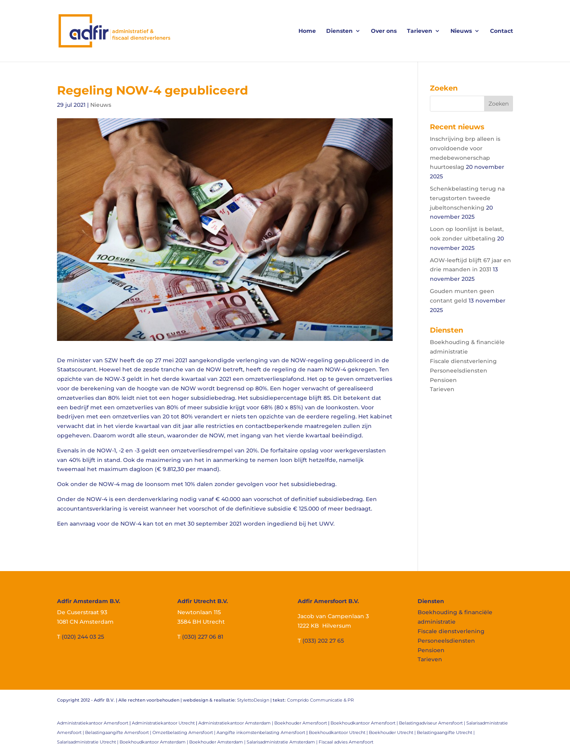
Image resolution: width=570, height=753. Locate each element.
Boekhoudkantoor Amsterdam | (154, 742)
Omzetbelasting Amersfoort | (184, 732)
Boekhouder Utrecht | (393, 732)
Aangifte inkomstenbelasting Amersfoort (261, 732)
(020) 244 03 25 (83, 636)
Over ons (384, 31)
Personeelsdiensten (458, 370)
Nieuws (461, 31)
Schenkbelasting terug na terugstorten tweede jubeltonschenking (467, 198)
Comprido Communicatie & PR (320, 700)
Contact (501, 31)
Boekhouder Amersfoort (300, 723)
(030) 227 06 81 (202, 636)
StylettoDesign (253, 700)
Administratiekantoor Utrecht (163, 723)
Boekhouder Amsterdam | (218, 742)
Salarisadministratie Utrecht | (88, 742)
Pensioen (443, 380)
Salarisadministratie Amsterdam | (283, 742)
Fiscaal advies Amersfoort (346, 742)
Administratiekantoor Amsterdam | (236, 723)
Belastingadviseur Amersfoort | (432, 723)
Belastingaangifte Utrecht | (446, 732)
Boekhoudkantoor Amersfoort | (365, 723)
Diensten (339, 31)
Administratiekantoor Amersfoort (92, 723)
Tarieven (419, 31)
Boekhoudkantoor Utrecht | (339, 732)
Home (307, 31)
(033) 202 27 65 (323, 640)
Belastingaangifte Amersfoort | (118, 732)
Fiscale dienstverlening (463, 361)
